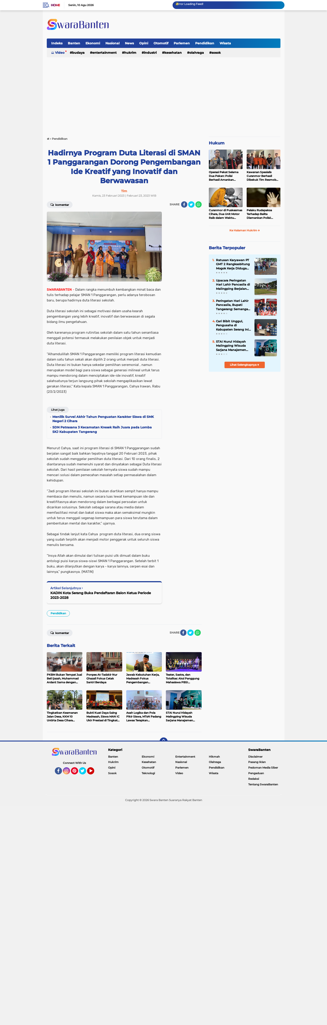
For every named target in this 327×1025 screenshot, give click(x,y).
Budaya (78, 53)
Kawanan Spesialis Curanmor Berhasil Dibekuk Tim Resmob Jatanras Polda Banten (262, 176)
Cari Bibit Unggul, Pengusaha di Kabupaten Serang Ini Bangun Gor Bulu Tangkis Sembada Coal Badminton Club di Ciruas (233, 325)
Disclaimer (255, 756)
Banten (74, 43)
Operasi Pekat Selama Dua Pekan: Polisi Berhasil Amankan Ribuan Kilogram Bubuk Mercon (225, 176)
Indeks (56, 43)
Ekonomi (92, 43)
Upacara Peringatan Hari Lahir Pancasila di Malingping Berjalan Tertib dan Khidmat (233, 285)
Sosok (216, 53)
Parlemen (182, 43)
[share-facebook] (184, 204)
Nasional (112, 43)
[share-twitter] (191, 204)
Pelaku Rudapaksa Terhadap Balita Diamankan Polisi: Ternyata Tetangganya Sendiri (261, 214)
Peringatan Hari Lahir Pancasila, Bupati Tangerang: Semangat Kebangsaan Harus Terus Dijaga (232, 305)
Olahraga (196, 53)
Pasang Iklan (257, 762)
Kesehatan (173, 53)
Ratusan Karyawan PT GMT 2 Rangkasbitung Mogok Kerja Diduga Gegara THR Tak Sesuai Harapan (233, 264)
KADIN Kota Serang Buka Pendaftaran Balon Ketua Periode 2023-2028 (100, 595)
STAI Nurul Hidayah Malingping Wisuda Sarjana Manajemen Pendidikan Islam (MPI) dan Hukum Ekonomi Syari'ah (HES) (231, 346)
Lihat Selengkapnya (244, 364)
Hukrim (130, 53)
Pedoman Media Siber (263, 767)
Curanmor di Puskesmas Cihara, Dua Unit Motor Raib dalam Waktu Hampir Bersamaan (225, 214)
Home (55, 5)
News (129, 43)
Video (59, 53)
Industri (150, 53)
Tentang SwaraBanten (263, 784)
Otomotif (161, 43)
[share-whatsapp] (198, 204)
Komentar (59, 204)
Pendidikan (204, 43)
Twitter (84, 772)
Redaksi (253, 778)
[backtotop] (164, 741)
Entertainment (104, 53)
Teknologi (148, 773)
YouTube (93, 772)
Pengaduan (256, 773)
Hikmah (214, 756)
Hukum (216, 143)
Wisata (225, 43)
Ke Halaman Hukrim (244, 230)
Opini (143, 43)
